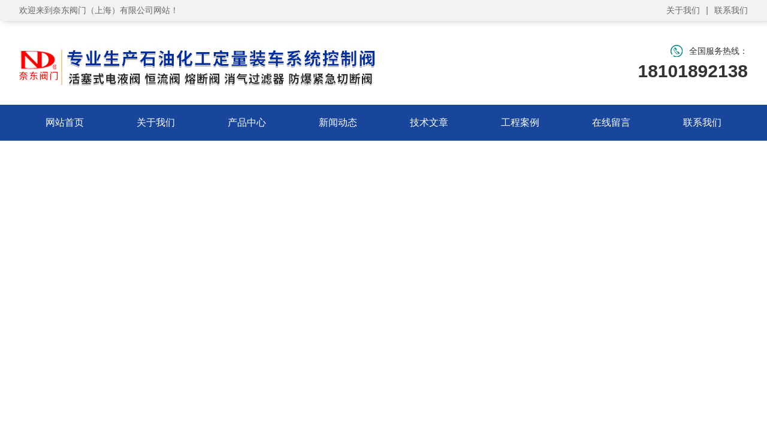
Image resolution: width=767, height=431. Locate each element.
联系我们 (731, 10)
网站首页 (65, 122)
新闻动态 (338, 122)
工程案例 (520, 122)
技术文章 (429, 122)
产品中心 (247, 122)
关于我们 (683, 10)
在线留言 (611, 122)
